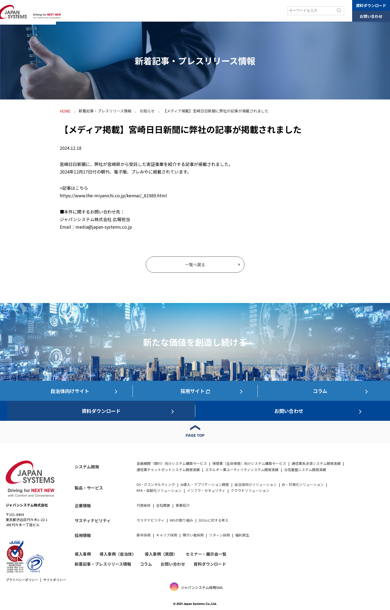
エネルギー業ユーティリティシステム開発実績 (242, 469)
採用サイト (192, 390)
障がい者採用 (193, 535)
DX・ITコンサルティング (156, 484)
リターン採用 (219, 535)
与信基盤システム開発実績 (305, 469)
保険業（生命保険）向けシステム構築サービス (249, 463)
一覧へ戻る (195, 264)
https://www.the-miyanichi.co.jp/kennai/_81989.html (113, 195)
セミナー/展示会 (166, 11)
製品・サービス (110, 11)
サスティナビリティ (93, 520)
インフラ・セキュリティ (206, 490)
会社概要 (163, 505)
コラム (251, 11)
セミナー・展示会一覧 (206, 554)
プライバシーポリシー (22, 579)
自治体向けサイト (69, 390)
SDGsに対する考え (214, 520)
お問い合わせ (371, 16)
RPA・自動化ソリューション (159, 490)
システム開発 (79, 11)
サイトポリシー (54, 579)
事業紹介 (183, 505)
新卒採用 (144, 535)
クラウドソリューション (250, 490)
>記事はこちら (74, 188)
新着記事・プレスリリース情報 (105, 111)
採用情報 (271, 11)
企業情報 (194, 11)
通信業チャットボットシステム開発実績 (168, 469)
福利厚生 (242, 535)
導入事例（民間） (161, 554)
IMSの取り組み (181, 520)
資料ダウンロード (371, 5)
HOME (65, 111)
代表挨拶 (144, 505)
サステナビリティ (224, 11)
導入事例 (138, 11)
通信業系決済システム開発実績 (316, 463)
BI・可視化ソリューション (303, 484)
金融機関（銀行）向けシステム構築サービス (172, 463)
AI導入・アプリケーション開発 (204, 484)
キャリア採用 (166, 535)
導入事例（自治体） (118, 554)
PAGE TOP (195, 435)
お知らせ (147, 111)
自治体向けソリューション (255, 484)
